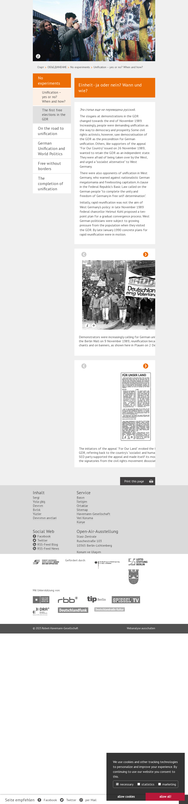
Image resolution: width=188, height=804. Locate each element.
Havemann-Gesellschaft (93, 514)
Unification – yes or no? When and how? (53, 97)
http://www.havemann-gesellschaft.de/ (46, 562)
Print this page (134, 481)
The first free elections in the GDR (53, 114)
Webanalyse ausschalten (141, 628)
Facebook (50, 800)
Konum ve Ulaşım (89, 552)
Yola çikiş (39, 501)
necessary (124, 784)
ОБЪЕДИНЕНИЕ (57, 67)
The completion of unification (50, 184)
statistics (145, 784)
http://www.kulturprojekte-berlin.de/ (42, 599)
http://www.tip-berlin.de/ (96, 599)
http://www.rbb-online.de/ (69, 599)
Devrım (38, 506)
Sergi (36, 497)
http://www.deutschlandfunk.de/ (73, 609)
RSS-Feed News (48, 548)
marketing (167, 784)
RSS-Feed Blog (47, 544)
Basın (80, 497)
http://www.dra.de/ (42, 609)
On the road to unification (51, 131)
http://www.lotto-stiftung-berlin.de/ (137, 561)
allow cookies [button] (126, 796)
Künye (81, 522)
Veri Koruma (85, 518)
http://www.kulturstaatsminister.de (107, 560)
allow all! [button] (165, 796)
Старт (40, 67)
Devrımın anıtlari (44, 518)
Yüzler (37, 514)
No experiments (80, 67)
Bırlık (36, 510)
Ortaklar (82, 506)
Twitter (71, 800)
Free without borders (49, 166)
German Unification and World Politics (51, 148)
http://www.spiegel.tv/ (127, 598)
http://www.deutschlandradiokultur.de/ (109, 609)
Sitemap (82, 510)
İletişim (82, 501)
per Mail (90, 800)
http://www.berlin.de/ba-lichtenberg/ (133, 573)
